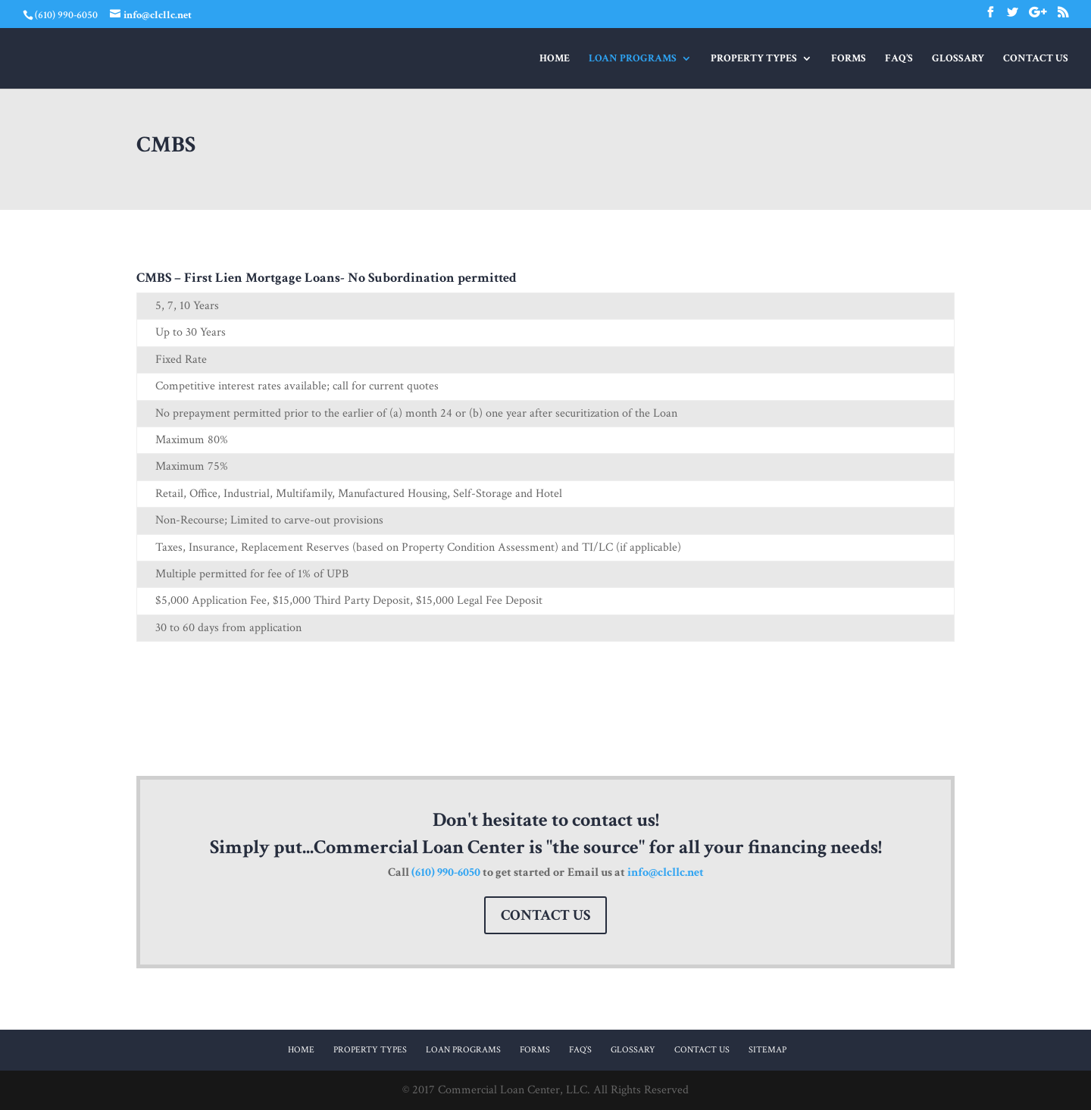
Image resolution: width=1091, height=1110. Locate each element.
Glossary (958, 59)
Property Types (754, 59)
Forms (848, 59)
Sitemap (767, 1049)
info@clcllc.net (665, 872)
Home (554, 59)
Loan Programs (633, 59)
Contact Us (1035, 59)
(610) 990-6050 (445, 872)
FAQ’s (899, 59)
